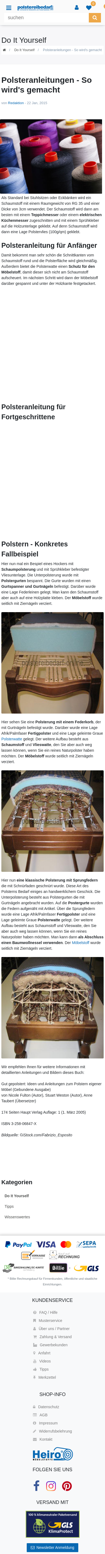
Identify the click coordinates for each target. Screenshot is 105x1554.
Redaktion (16, 103)
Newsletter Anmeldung (52, 1547)
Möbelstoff (80, 943)
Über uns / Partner (51, 1329)
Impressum (45, 1423)
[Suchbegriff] (46, 17)
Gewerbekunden (50, 1345)
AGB (40, 1415)
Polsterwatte (11, 739)
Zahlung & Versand (52, 1337)
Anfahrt (41, 1353)
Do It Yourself (24, 50)
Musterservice (47, 1320)
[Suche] (95, 17)
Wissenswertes (17, 1217)
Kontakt (42, 1439)
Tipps (9, 1206)
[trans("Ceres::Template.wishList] (88, 7)
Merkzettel (44, 1377)
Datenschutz (46, 1407)
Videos (42, 1361)
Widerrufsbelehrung (52, 1431)
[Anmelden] (76, 8)
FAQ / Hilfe (45, 1312)
